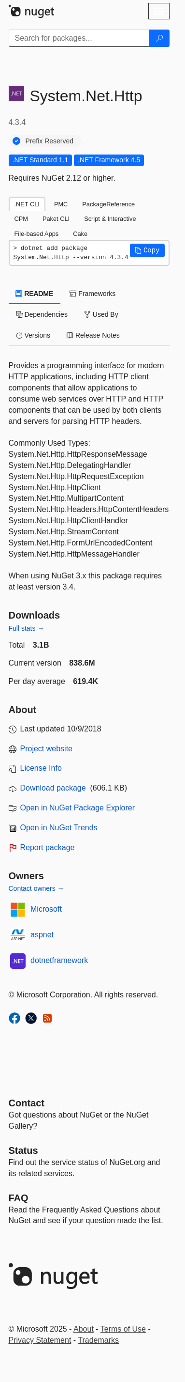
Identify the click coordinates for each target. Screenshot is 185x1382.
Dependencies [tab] (42, 314)
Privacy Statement (40, 1340)
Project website (46, 749)
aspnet (42, 935)
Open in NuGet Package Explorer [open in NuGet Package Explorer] (77, 808)
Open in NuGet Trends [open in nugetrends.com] (59, 827)
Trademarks (98, 1340)
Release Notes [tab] (93, 335)
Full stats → (26, 628)
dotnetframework (59, 960)
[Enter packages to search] (79, 38)
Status (23, 1150)
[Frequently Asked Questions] (18, 1198)
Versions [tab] (33, 335)
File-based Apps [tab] (36, 233)
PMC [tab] (61, 204)
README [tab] (35, 293)
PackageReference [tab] (108, 204)
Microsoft (46, 909)
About (83, 1329)
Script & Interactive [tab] (110, 218)
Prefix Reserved (50, 141)
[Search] (159, 38)
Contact (26, 1103)
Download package (53, 788)
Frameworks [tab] (92, 293)
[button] (147, 250)
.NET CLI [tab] (27, 204)
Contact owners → (36, 888)
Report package (47, 847)
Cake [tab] (80, 233)
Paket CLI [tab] (56, 218)
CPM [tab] (21, 218)
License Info (41, 768)
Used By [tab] (101, 314)
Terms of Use (123, 1329)
